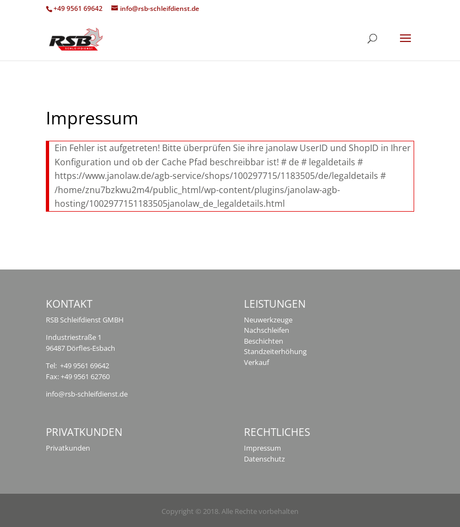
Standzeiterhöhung (275, 351)
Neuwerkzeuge (268, 320)
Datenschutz (264, 459)
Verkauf (256, 362)
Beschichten (263, 341)
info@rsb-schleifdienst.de (87, 394)
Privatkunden (68, 448)
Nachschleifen (266, 330)
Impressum (262, 448)
